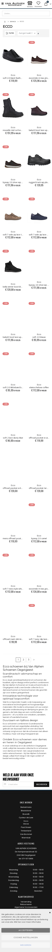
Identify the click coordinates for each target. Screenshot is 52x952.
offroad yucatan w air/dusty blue (39, 436)
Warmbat (26, 837)
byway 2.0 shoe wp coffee (13, 181)
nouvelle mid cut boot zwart (13, 128)
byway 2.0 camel (39, 537)
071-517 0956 (27, 858)
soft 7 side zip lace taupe (13, 233)
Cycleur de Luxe (26, 817)
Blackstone (26, 810)
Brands (13, 21)
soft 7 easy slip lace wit (39, 637)
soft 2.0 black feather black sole (13, 76)
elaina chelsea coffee (39, 386)
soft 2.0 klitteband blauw (13, 386)
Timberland (26, 830)
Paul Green (26, 827)
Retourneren (26, 904)
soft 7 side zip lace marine (39, 233)
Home (5, 22)
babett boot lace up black (13, 335)
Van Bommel (26, 834)
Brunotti (26, 814)
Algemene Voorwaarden (26, 907)
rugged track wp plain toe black (39, 181)
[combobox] (26, 13)
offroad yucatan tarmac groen (39, 486)
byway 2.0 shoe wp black (39, 283)
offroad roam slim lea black (13, 637)
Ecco (26, 821)
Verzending (26, 901)
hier (19, 922)
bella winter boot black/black (13, 285)
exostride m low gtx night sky (39, 587)
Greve (26, 823)
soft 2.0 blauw (39, 335)
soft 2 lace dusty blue (13, 436)
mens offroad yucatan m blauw (13, 537)
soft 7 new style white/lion (13, 587)
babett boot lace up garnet (39, 128)
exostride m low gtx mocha (39, 76)
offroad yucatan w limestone (13, 486)
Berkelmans (26, 807)
